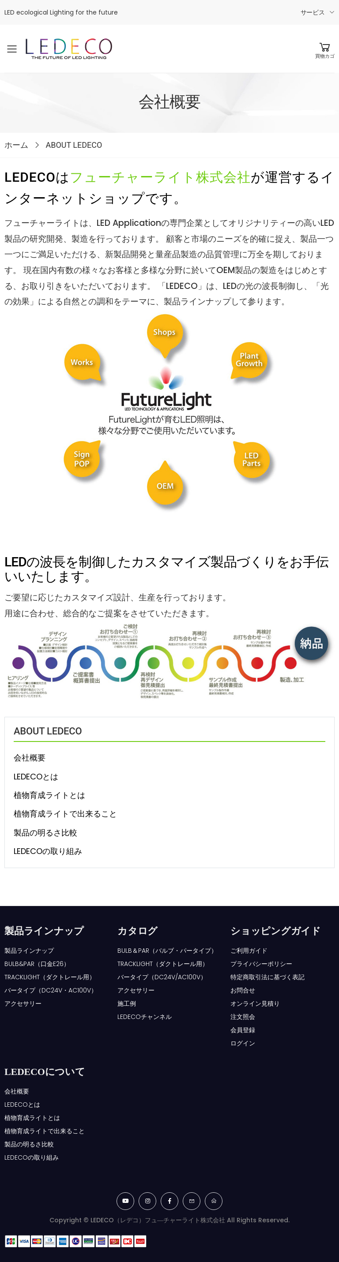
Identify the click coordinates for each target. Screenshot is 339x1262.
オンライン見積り (255, 1003)
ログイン (242, 1043)
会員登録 (242, 1030)
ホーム (16, 144)
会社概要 (29, 757)
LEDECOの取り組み (48, 851)
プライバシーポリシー (261, 963)
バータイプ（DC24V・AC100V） (50, 990)
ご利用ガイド (248, 950)
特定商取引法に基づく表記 (267, 977)
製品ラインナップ (29, 950)
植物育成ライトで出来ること (65, 813)
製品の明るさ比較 (45, 832)
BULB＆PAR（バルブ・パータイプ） (167, 950)
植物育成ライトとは (49, 795)
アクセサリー (22, 1003)
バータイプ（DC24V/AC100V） (162, 977)
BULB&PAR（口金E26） (37, 963)
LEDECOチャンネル (144, 1016)
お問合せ (242, 990)
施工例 (126, 1003)
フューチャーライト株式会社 (160, 177)
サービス (313, 12)
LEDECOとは (36, 776)
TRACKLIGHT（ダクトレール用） (49, 977)
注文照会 (242, 1016)
